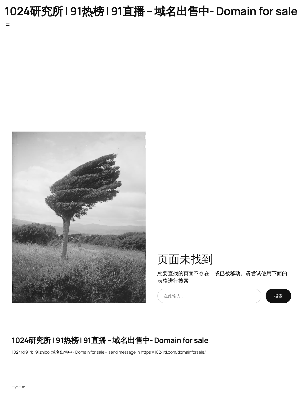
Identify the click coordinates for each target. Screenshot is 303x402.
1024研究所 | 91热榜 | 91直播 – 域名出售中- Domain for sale (151, 10)
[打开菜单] (7, 24)
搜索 (278, 296)
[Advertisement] (151, 82)
